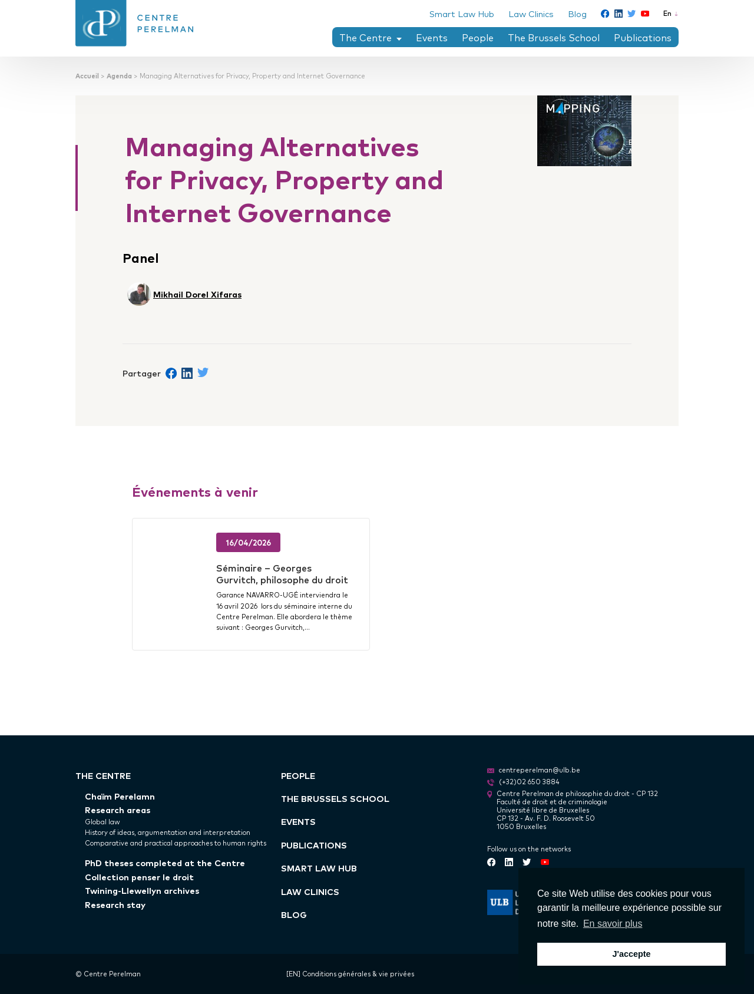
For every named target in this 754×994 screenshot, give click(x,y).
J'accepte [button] (631, 954)
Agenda (119, 75)
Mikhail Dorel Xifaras (197, 293)
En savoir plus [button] (613, 924)
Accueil (87, 75)
